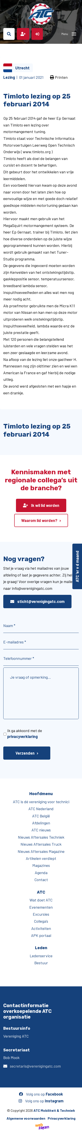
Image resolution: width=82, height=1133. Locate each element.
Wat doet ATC (41, 900)
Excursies (41, 914)
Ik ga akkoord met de (24, 733)
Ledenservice (41, 955)
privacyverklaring (22, 736)
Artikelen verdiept (41, 858)
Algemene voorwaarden (26, 1118)
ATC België (41, 815)
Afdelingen (41, 822)
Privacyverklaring (61, 1118)
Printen (59, 77)
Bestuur (41, 962)
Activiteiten (41, 928)
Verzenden (25, 753)
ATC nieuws (41, 829)
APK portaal (41, 935)
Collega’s (41, 921)
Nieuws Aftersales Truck (41, 844)
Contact (41, 879)
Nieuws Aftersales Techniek (41, 837)
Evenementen (41, 907)
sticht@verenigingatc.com (37, 601)
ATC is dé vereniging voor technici (41, 801)
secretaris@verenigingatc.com (35, 1066)
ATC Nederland (41, 808)
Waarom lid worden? (39, 520)
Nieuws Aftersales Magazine (41, 851)
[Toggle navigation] (74, 34)
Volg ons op (41, 1094)
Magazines (41, 865)
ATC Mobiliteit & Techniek (54, 1110)
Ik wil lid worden (41, 505)
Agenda (41, 872)
